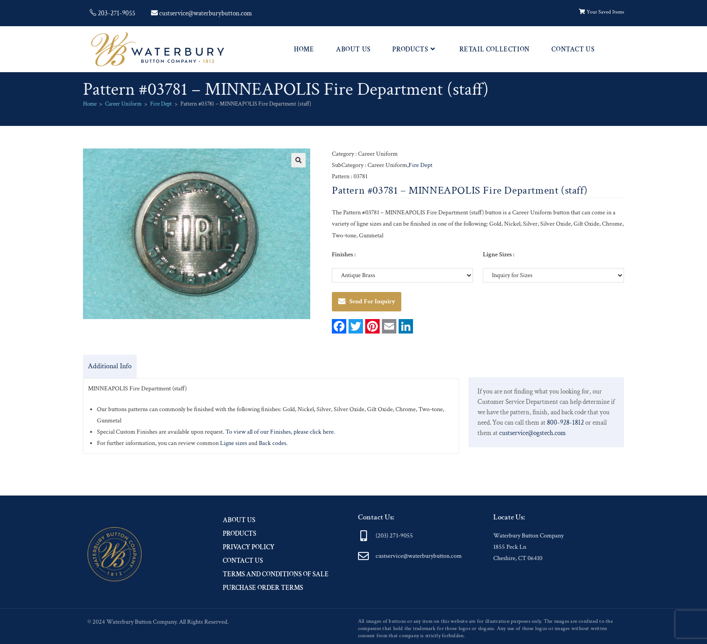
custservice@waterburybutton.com (419, 556)
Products (239, 533)
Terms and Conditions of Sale (276, 574)
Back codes (272, 443)
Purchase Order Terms (263, 588)
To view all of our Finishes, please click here (279, 432)
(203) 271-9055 (394, 536)
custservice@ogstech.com (532, 433)
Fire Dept (161, 104)
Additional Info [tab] (110, 366)
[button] (298, 160)
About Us (239, 520)
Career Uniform (123, 104)
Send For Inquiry (366, 301)
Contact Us (243, 560)
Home (89, 104)
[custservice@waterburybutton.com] (363, 556)
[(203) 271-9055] (363, 535)
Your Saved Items (601, 12)
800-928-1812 (565, 422)
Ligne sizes (234, 443)
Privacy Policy (249, 547)
